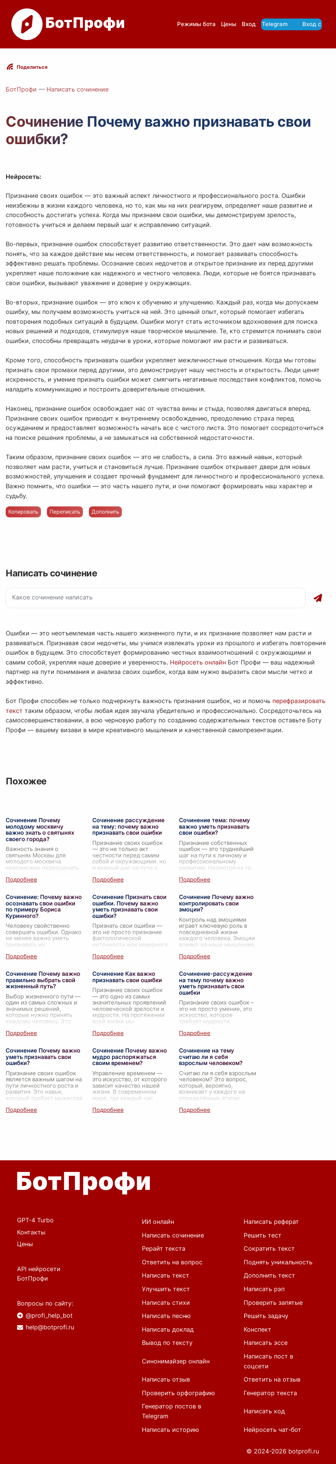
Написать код (264, 1411)
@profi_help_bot (49, 1315)
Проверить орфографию (178, 1393)
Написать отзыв (166, 1379)
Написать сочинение (78, 89)
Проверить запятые (273, 1302)
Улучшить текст (166, 1289)
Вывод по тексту (167, 1342)
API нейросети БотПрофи (39, 1273)
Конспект (257, 1329)
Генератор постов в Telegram (171, 1411)
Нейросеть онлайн (198, 662)
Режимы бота (196, 24)
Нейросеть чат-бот (272, 1429)
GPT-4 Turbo (35, 1220)
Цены (228, 24)
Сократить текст (269, 1248)
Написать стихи (166, 1302)
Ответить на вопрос (172, 1262)
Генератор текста (270, 1393)
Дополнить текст (269, 1275)
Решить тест (263, 1235)
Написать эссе (266, 1342)
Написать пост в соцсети (268, 1361)
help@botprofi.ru (50, 1327)
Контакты (31, 1232)
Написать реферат (271, 1221)
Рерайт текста (163, 1248)
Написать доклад (168, 1329)
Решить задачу (266, 1316)
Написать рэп (264, 1289)
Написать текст (165, 1275)
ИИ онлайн (158, 1221)
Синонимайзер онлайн (176, 1361)
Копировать (23, 511)
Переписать (65, 511)
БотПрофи (21, 89)
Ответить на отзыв (272, 1379)
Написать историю (170, 1429)
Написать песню (166, 1316)
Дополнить (105, 511)
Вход (249, 24)
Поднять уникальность (278, 1262)
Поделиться (32, 67)
